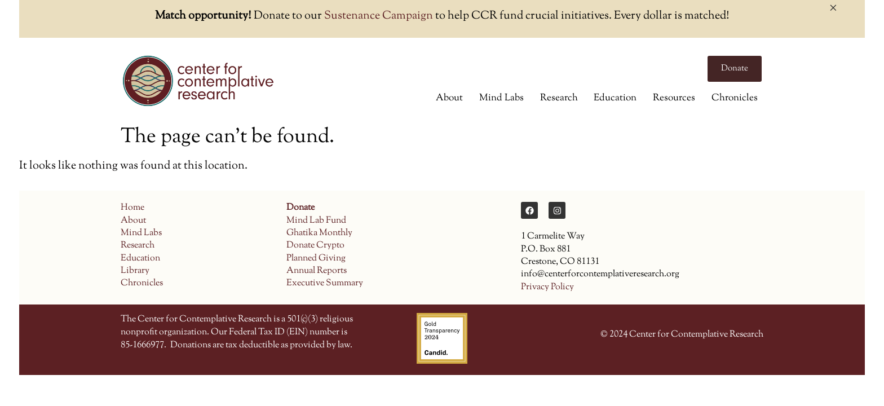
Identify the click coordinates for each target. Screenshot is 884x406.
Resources (674, 98)
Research (559, 98)
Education (615, 98)
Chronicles (734, 98)
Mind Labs (501, 98)
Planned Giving (316, 258)
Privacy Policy (547, 287)
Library (135, 270)
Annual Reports (316, 270)
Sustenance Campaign (378, 16)
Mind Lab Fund (316, 220)
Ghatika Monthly (319, 233)
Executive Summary (324, 283)
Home (132, 207)
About (449, 98)
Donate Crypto (315, 245)
